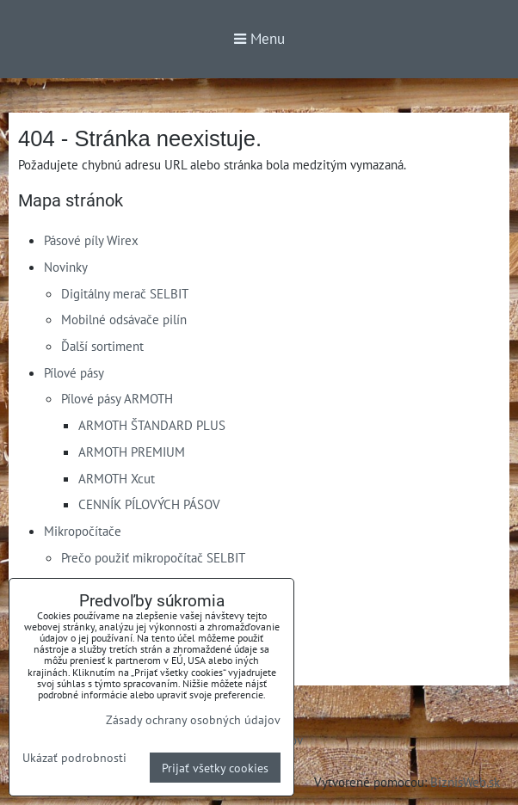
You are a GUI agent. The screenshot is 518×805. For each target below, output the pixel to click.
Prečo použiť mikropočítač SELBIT (153, 557)
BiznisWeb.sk (465, 781)
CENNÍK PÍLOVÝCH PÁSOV (149, 504)
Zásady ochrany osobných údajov (193, 719)
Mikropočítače (82, 530)
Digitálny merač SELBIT (124, 293)
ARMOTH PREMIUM (131, 451)
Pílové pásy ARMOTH (117, 398)
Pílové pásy (74, 372)
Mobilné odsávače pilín (124, 319)
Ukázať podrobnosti (74, 758)
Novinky (66, 266)
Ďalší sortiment (102, 345)
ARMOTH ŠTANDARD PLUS (151, 424)
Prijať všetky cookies (215, 767)
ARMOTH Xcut (116, 478)
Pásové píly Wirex (91, 240)
